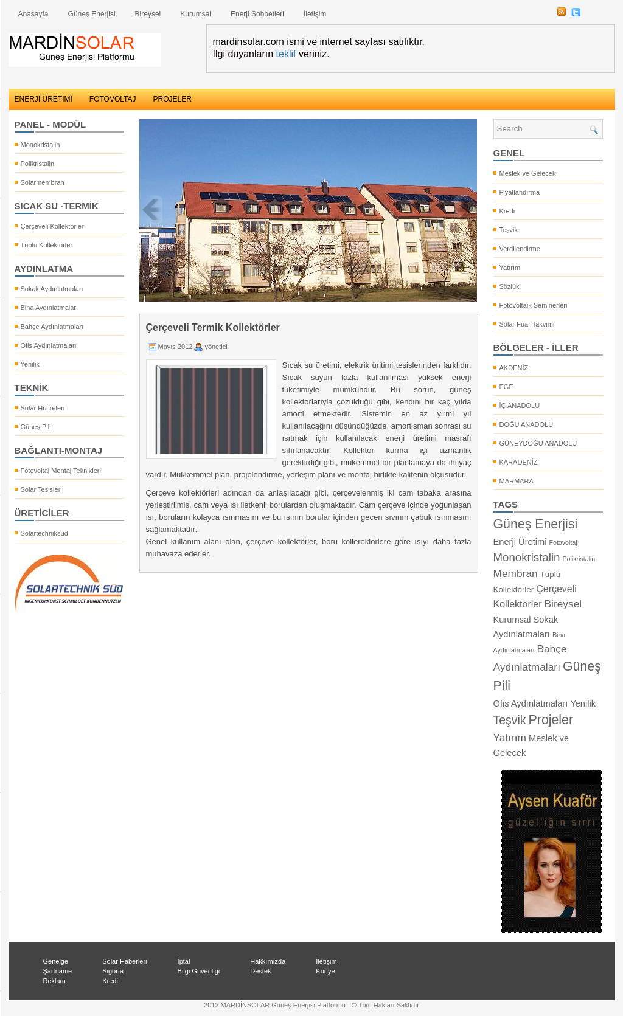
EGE (506, 386)
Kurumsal (195, 14)
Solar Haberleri (124, 961)
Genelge (56, 961)
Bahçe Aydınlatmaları (52, 326)
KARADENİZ (518, 462)
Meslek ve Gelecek (527, 173)
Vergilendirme (519, 248)
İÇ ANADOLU (519, 405)
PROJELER (172, 99)
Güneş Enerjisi (92, 14)
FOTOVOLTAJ (112, 99)
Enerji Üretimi (520, 542)
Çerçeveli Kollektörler (52, 226)
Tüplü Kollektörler (47, 245)
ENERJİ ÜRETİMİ (43, 99)
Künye (325, 971)
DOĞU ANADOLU (526, 424)
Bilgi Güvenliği (199, 971)
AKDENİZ (514, 367)
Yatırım (510, 267)
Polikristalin (38, 163)
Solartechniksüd (44, 533)
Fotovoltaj (563, 542)
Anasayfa (33, 14)
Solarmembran (42, 182)
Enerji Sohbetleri (257, 14)
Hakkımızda (267, 961)
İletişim (315, 14)
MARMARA (516, 481)
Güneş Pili (36, 426)
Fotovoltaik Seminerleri (533, 305)
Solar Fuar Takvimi (527, 324)
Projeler (551, 720)
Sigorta (113, 971)
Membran (515, 573)
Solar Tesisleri (41, 489)
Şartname (57, 971)
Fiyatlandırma (519, 192)
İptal (184, 961)
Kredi (507, 211)
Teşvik (508, 229)
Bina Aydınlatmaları (49, 307)
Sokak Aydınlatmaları (52, 288)
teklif (286, 54)
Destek (260, 971)
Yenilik (30, 364)
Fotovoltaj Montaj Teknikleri (61, 470)
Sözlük (509, 286)
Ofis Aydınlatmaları (49, 345)
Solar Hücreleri (43, 408)
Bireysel (148, 14)
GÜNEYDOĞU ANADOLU (538, 443)
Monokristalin (40, 144)
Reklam (54, 980)
